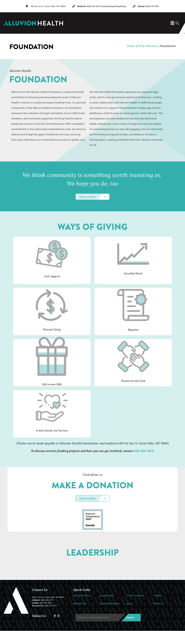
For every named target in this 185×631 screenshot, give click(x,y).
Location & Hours (109, 603)
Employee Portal (82, 595)
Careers (157, 595)
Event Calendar (135, 595)
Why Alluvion (147, 46)
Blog (129, 603)
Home (131, 46)
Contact (158, 603)
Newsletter (79, 603)
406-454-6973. (144, 451)
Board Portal (107, 595)
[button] (126, 23)
